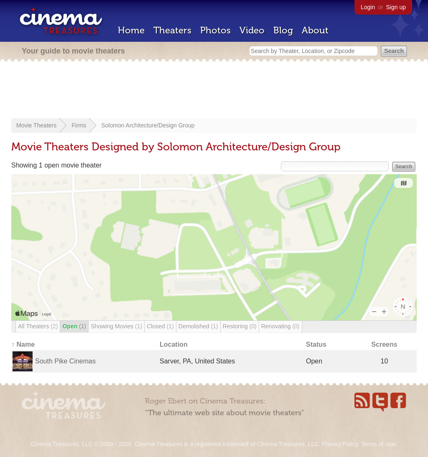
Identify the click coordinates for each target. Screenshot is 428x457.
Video (252, 30)
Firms (78, 125)
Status (316, 344)
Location (174, 344)
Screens (384, 344)
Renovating (280, 326)
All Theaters (38, 326)
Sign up (396, 7)
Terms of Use (378, 444)
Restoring (240, 326)
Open (74, 326)
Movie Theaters (36, 125)
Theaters (172, 30)
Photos (215, 30)
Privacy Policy (340, 444)
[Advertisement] (214, 90)
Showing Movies (116, 326)
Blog (283, 30)
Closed (160, 326)
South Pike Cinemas (65, 361)
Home (131, 30)
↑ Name (23, 344)
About (315, 30)
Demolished (198, 326)
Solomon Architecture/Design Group (147, 125)
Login (368, 7)
